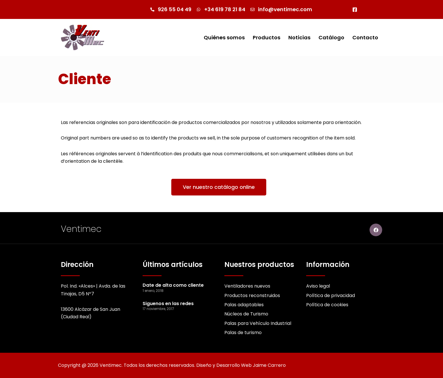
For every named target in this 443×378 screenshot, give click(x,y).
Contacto (365, 37)
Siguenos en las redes (168, 303)
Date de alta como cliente (173, 285)
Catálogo (331, 37)
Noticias (299, 37)
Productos (266, 37)
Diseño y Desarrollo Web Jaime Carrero (241, 365)
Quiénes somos (224, 37)
